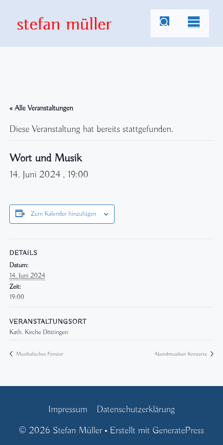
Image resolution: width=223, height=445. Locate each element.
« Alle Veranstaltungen (41, 108)
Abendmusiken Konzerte (181, 353)
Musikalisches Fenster (38, 353)
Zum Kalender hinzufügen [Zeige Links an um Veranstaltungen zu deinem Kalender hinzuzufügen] (63, 214)
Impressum (67, 410)
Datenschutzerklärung (136, 410)
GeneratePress (178, 431)
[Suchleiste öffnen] (165, 23)
